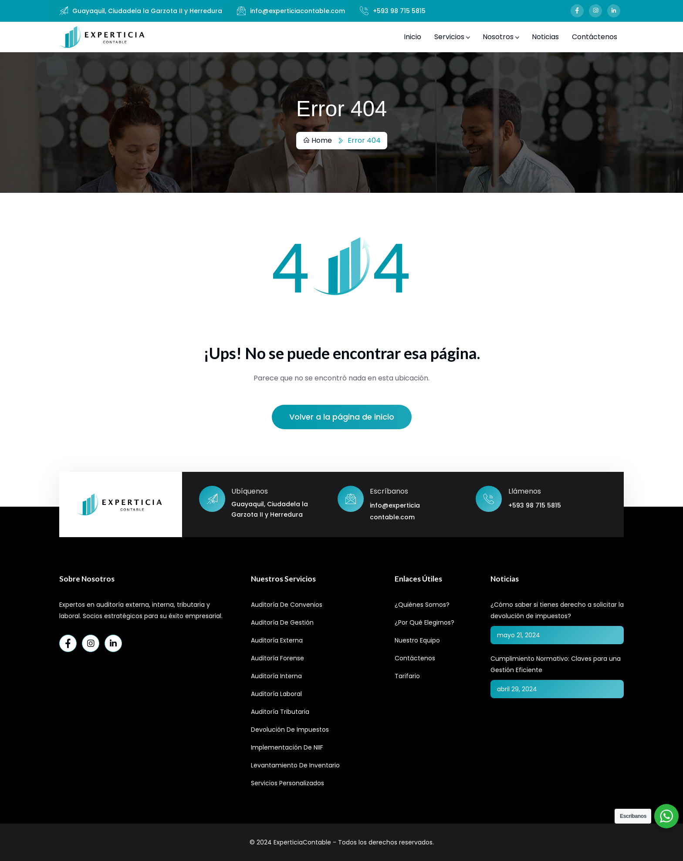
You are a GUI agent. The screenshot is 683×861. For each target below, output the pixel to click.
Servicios (449, 37)
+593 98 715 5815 (399, 11)
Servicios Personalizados (287, 783)
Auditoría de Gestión (282, 622)
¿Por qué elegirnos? (424, 622)
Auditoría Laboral (276, 693)
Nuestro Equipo (417, 640)
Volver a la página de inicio (341, 416)
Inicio (412, 37)
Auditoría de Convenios (286, 604)
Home (317, 140)
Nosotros (498, 37)
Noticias (545, 37)
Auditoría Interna (276, 676)
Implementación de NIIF (287, 747)
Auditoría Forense (277, 658)
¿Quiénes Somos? (422, 604)
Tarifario (407, 676)
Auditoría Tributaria (280, 711)
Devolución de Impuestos (290, 729)
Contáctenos (594, 37)
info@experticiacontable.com (297, 11)
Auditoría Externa (277, 640)
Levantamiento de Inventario (295, 765)
